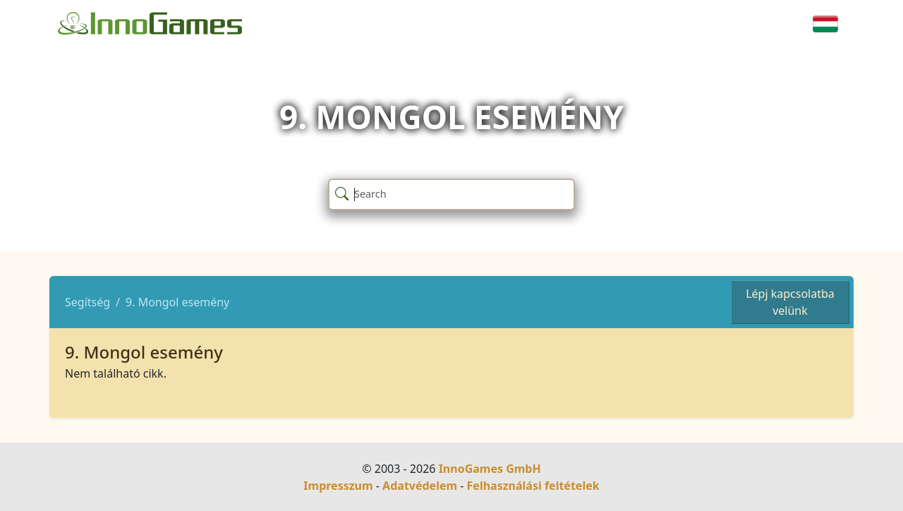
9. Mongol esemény (177, 302)
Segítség (87, 302)
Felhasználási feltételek (533, 485)
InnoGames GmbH (490, 468)
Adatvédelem (419, 485)
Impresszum (337, 485)
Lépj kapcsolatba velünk (790, 302)
